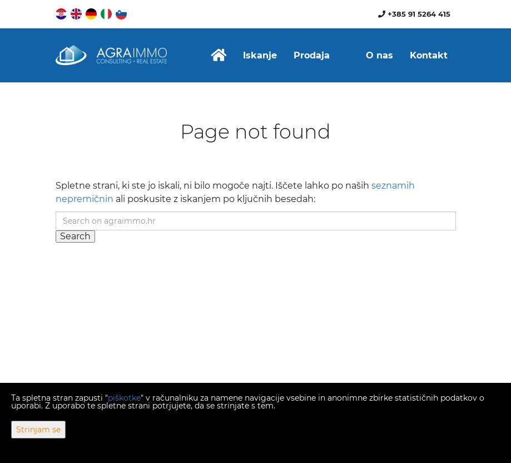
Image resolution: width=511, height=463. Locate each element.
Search (75, 236)
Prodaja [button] (312, 55)
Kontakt (429, 55)
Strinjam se (38, 430)
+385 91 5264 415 (414, 13)
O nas (379, 55)
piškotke (124, 398)
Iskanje (260, 55)
